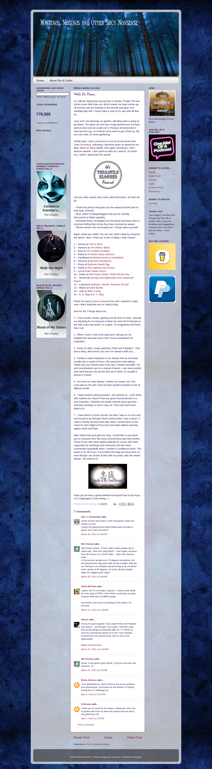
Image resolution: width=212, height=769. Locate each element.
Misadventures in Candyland (108, 257)
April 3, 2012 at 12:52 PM (93, 694)
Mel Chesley (87, 544)
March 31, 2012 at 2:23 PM (94, 670)
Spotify (152, 172)
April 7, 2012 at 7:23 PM (92, 718)
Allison (84, 619)
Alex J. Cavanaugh (90, 517)
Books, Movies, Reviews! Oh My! (111, 284)
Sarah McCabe (88, 586)
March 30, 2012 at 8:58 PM (94, 576)
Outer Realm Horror (95, 271)
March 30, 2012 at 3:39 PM (94, 534)
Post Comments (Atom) (98, 744)
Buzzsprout (154, 191)
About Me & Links (61, 80)
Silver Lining (94, 291)
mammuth (116, 757)
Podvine (153, 180)
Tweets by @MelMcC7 (47, 123)
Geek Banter (96, 287)
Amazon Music (156, 187)
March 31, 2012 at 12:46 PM (94, 649)
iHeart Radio (155, 176)
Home (40, 80)
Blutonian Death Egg (98, 264)
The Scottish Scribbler (98, 251)
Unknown (86, 704)
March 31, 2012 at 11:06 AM (94, 610)
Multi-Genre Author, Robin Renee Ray (109, 274)
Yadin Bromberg (82, 144)
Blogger (137, 757)
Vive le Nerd (95, 244)
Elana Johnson (89, 680)
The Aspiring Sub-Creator (101, 267)
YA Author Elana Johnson (100, 254)
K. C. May (98, 294)
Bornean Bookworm (100, 261)
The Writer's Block (100, 247)
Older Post (134, 737)
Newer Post (81, 737)
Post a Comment (86, 725)
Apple (152, 184)
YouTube (153, 203)
